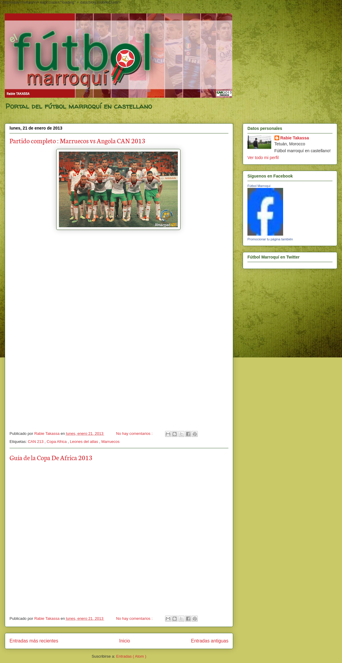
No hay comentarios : (134, 433)
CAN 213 (36, 441)
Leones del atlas (84, 441)
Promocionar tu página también (270, 239)
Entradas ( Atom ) (131, 656)
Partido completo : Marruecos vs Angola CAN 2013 (77, 140)
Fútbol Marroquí (259, 186)
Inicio (124, 640)
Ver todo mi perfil (263, 157)
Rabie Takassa (294, 138)
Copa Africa (57, 441)
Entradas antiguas (209, 640)
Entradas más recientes (34, 640)
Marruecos (110, 441)
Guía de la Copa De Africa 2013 (51, 457)
